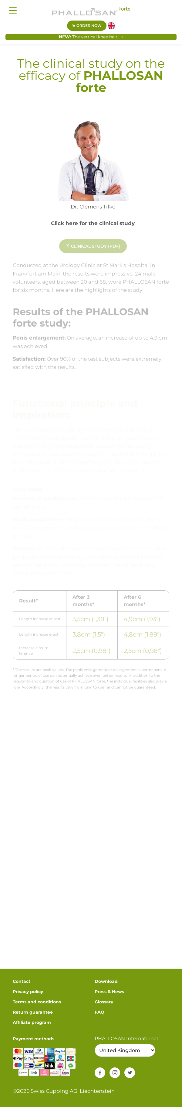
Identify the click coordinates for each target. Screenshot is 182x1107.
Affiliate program (32, 1022)
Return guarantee (33, 1012)
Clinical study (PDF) (93, 248)
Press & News (109, 991)
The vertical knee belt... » (97, 37)
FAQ (99, 1012)
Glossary (104, 1002)
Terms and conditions (37, 1002)
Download (106, 981)
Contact (21, 981)
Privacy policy (28, 991)
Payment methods (33, 1038)
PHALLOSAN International (126, 1038)
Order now (87, 25)
